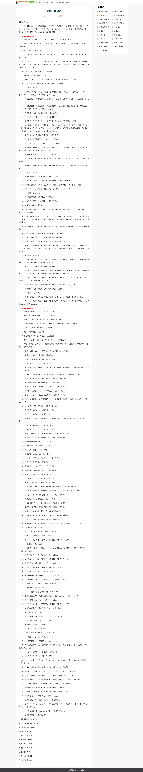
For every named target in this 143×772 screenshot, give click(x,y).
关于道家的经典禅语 (26, 727)
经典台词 (102, 35)
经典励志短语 (118, 42)
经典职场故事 (103, 46)
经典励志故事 (118, 39)
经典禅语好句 (23, 756)
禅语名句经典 (23, 748)
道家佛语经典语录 (25, 731)
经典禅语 (31, 2)
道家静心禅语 (103, 50)
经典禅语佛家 (23, 739)
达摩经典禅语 (23, 735)
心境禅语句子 (103, 23)
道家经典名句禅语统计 (26, 723)
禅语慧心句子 (118, 19)
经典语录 (52, 2)
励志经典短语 (118, 35)
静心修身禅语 (118, 46)
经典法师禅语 (23, 744)
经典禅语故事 (23, 760)
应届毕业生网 (44, 2)
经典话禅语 (23, 752)
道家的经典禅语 (104, 27)
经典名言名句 (103, 42)
